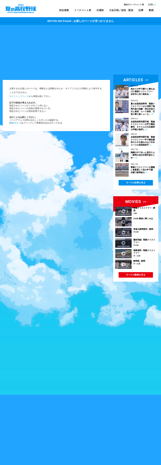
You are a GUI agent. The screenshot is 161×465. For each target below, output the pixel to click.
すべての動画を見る (135, 275)
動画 (151, 10)
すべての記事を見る (135, 182)
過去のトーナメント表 (134, 4)
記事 (141, 10)
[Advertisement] (80, 50)
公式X (150, 4)
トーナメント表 (82, 10)
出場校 (100, 10)
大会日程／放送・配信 (121, 10)
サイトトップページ (19, 96)
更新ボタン (15, 123)
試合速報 (64, 10)
